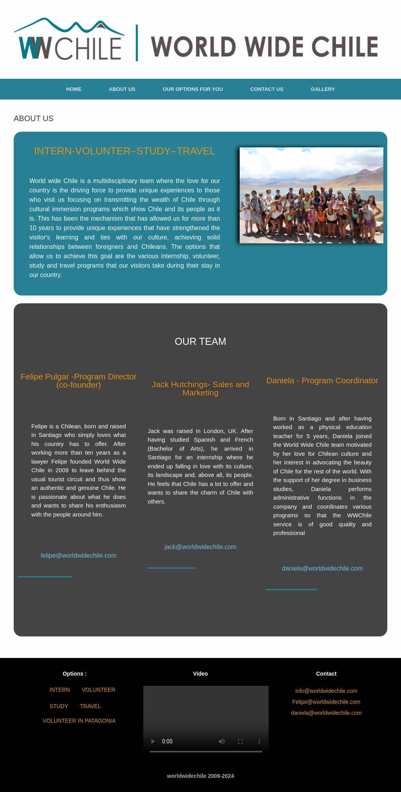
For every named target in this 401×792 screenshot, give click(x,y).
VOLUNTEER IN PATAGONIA (79, 721)
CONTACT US (266, 89)
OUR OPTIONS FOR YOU (193, 89)
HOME (73, 89)
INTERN (60, 690)
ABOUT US (122, 89)
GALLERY (323, 89)
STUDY (59, 706)
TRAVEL (90, 706)
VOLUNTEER (99, 690)
